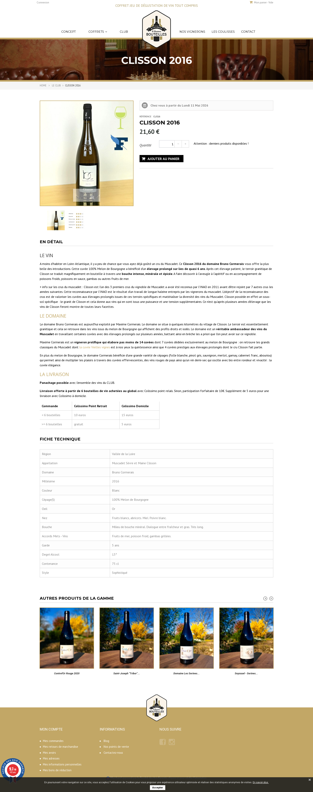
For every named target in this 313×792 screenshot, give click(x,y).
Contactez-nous (113, 752)
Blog (106, 741)
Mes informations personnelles (62, 764)
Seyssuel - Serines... (246, 673)
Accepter (157, 787)
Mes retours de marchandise (60, 747)
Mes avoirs (49, 752)
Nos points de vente (116, 747)
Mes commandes (53, 741)
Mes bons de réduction (57, 770)
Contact (248, 32)
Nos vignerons (192, 32)
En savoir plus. (261, 782)
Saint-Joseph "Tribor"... (126, 673)
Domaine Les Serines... (186, 673)
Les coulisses (223, 32)
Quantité (145, 145)
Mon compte (51, 729)
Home (43, 85)
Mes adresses (51, 758)
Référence (145, 116)
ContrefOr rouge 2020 (66, 673)
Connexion (43, 2)
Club (124, 32)
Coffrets (97, 32)
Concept (68, 32)
